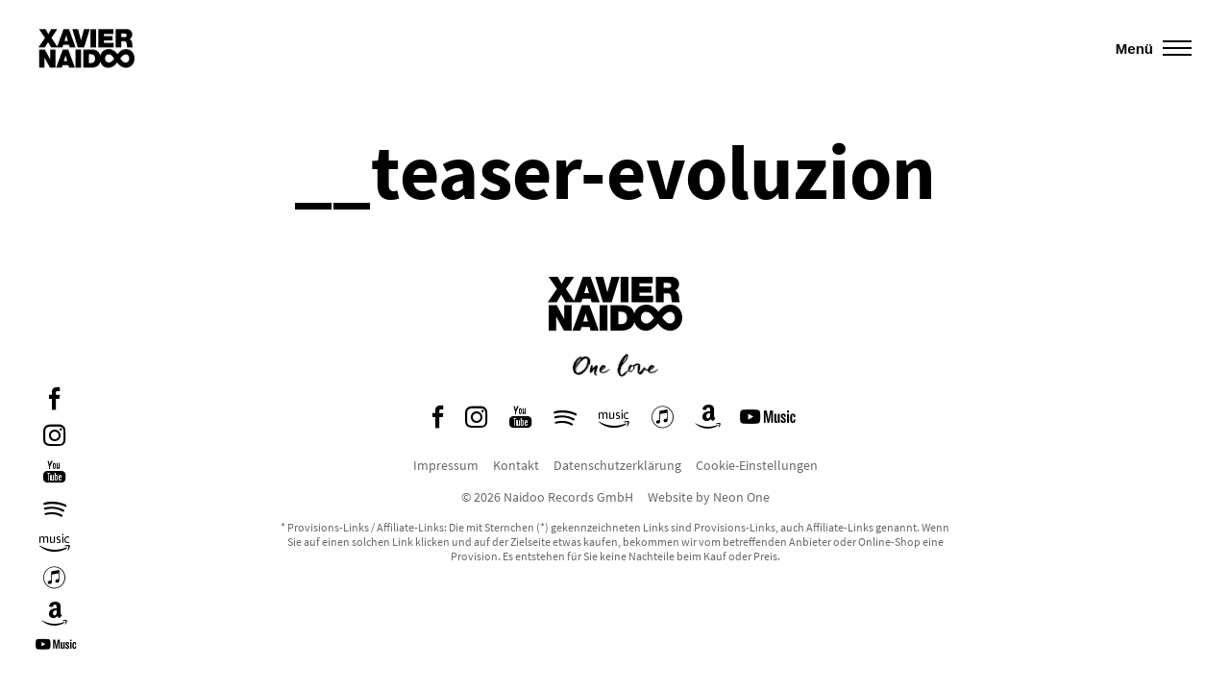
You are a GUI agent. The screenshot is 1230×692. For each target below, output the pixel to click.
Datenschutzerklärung (617, 465)
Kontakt (516, 465)
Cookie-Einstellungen (757, 465)
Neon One (741, 497)
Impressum (446, 465)
